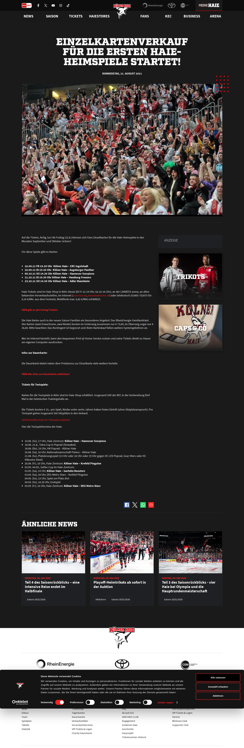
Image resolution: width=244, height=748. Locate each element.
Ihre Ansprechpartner (183, 708)
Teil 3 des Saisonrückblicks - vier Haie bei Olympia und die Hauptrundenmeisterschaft (189, 587)
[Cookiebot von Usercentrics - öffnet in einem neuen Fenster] (20, 742)
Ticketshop (78, 708)
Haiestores (99, 16)
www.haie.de (80, 295)
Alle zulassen (218, 717)
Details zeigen (165, 742)
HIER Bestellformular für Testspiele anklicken (48, 420)
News (24, 708)
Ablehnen (218, 735)
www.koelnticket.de (100, 295)
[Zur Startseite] (122, 12)
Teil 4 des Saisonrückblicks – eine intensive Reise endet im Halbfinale (52, 587)
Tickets (75, 16)
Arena (215, 16)
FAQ (124, 708)
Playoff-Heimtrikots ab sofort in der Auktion (120, 584)
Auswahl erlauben (218, 726)
